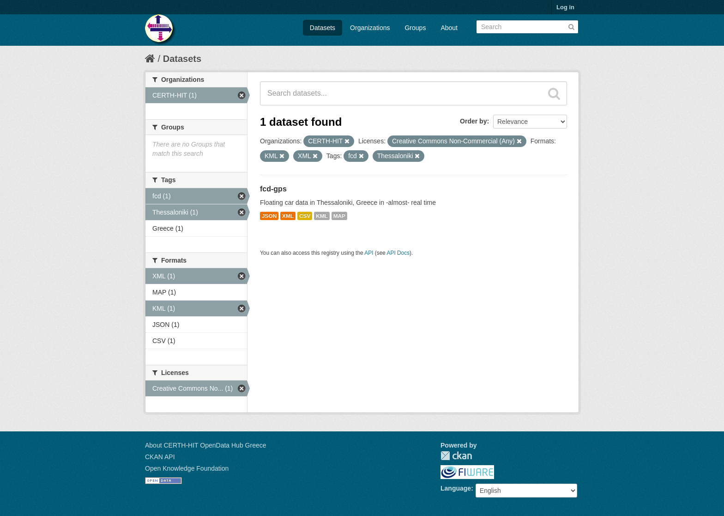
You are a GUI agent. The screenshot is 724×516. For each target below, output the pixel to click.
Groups (415, 27)
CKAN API (160, 457)
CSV (304, 216)
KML (322, 216)
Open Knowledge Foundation (187, 468)
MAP (339, 216)
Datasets (322, 27)
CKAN (456, 456)
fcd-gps (273, 189)
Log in (565, 7)
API (368, 253)
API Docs (398, 253)
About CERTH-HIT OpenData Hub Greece (205, 445)
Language (455, 488)
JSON (269, 216)
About (449, 27)
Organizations (370, 27)
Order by (473, 121)
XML (288, 216)
